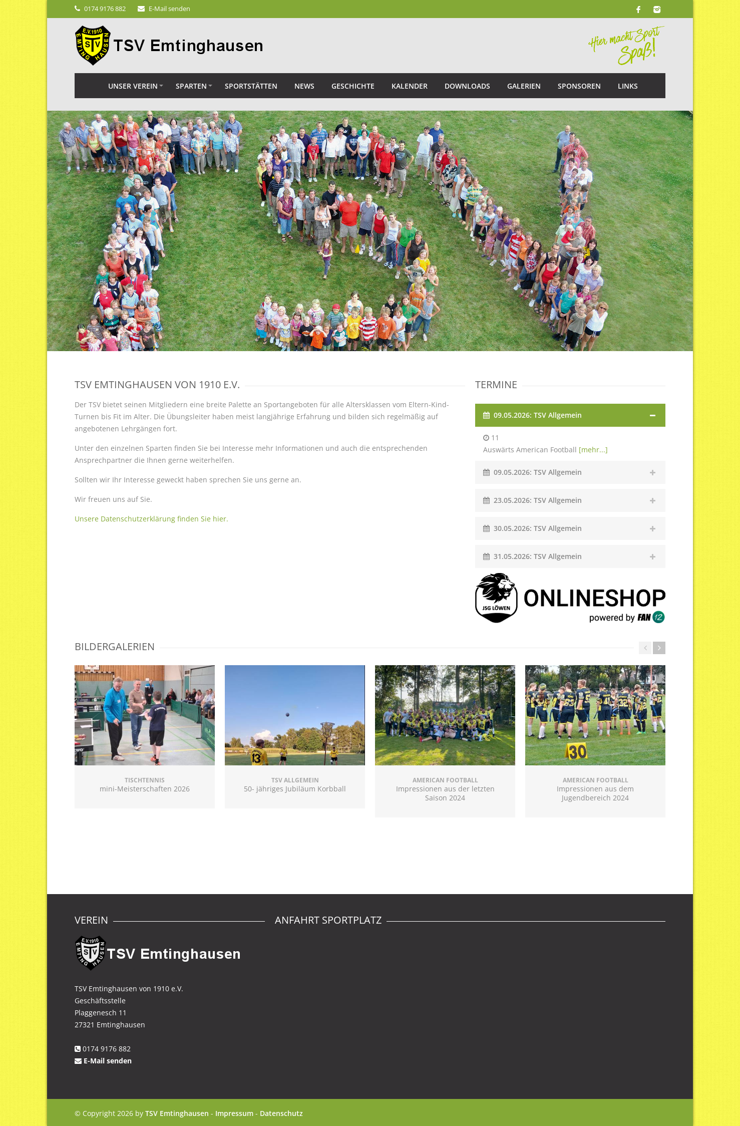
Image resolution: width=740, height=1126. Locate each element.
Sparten (191, 86)
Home (87, 85)
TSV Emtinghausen (177, 1113)
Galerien (524, 86)
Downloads (467, 86)
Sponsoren (579, 86)
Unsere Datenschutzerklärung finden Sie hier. (151, 518)
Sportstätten (251, 86)
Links (628, 86)
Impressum (234, 1113)
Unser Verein (133, 86)
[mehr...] (593, 449)
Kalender (410, 86)
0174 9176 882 (105, 8)
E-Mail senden (169, 8)
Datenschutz (281, 1113)
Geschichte (353, 86)
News (304, 86)
